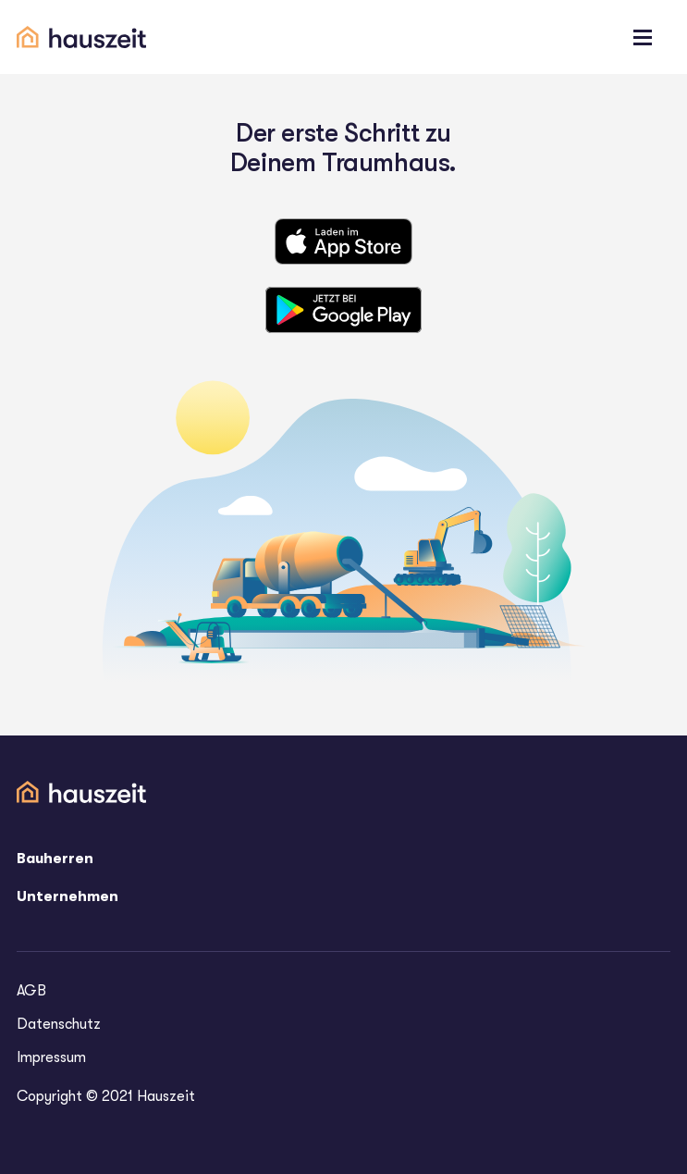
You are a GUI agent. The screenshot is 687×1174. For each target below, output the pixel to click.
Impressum (51, 1057)
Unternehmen (67, 896)
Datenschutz (59, 1024)
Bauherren (55, 858)
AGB (31, 990)
